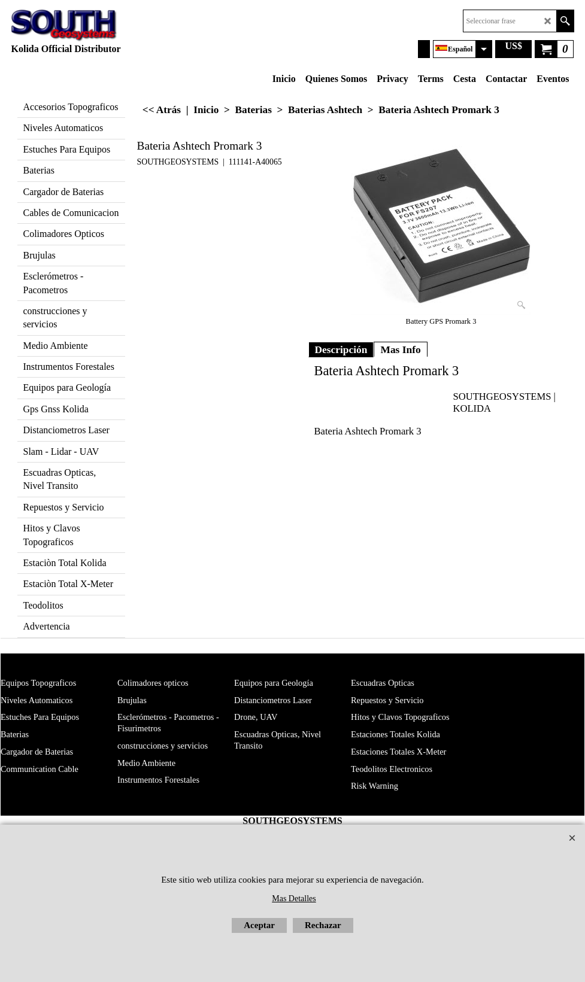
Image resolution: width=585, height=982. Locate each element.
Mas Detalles (294, 898)
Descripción (341, 349)
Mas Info (400, 349)
